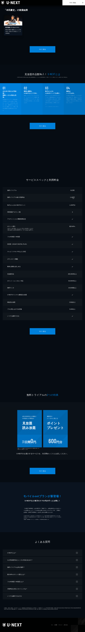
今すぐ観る (72, 2)
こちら (27, 230)
